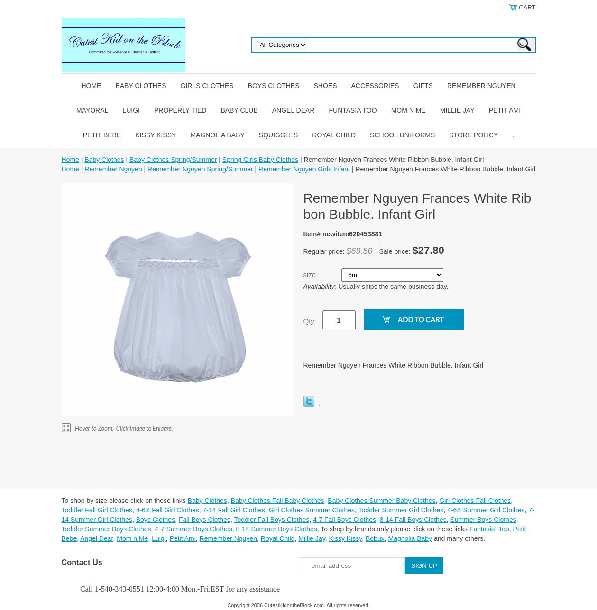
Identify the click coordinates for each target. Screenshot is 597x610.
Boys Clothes (274, 86)
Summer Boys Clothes (483, 519)
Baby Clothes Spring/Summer (173, 159)
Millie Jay (457, 110)
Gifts (423, 86)
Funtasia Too (353, 110)
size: (311, 274)
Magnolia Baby (217, 135)
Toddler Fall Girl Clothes (97, 510)
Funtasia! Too (489, 529)
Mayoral (92, 110)
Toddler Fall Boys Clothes (271, 519)
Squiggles (278, 135)
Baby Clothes (140, 86)
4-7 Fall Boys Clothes (344, 519)
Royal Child (334, 135)
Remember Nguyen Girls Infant (304, 169)
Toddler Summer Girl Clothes (401, 510)
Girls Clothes (207, 86)
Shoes (325, 86)
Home (91, 86)
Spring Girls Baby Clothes (260, 159)
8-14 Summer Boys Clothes (276, 529)
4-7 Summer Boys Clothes (193, 529)
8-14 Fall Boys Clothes (413, 519)
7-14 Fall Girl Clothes (234, 510)
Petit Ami (505, 110)
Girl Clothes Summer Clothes (312, 510)
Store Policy (473, 135)
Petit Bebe (102, 135)
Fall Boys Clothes (204, 519)
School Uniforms (402, 135)
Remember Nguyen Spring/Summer (200, 169)
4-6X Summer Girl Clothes (485, 510)
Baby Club (238, 110)
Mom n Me (408, 110)
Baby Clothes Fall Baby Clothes (277, 500)
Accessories (375, 86)
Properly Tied (180, 110)
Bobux (375, 538)
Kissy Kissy (155, 135)
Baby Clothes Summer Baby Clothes (381, 500)
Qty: (310, 321)
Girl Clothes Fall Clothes (475, 500)
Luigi (131, 110)
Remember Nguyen (481, 86)
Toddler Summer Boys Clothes (106, 529)
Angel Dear (293, 110)
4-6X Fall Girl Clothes (167, 510)
